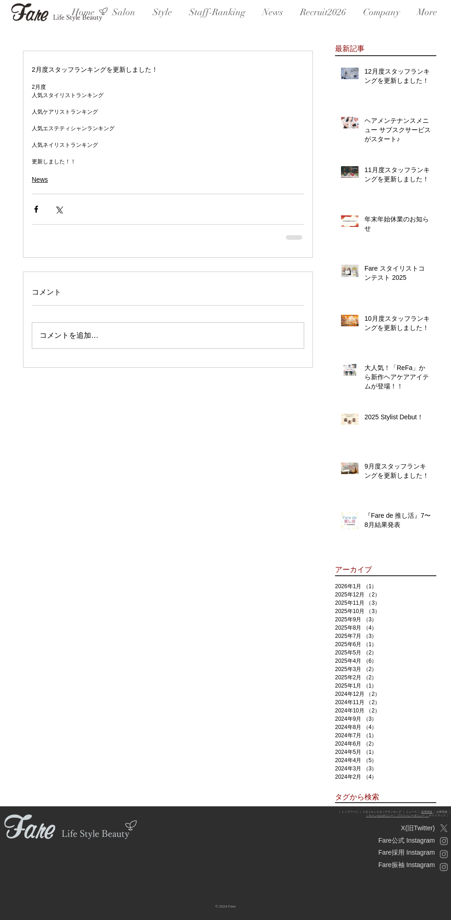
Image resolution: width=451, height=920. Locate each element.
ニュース (412, 811)
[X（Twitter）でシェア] (58, 209)
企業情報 (442, 811)
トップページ (350, 811)
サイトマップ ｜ (439, 815)
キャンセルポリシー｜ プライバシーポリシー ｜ (399, 815)
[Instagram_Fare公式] (444, 841)
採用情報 (427, 811)
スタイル (369, 811)
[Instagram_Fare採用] (444, 854)
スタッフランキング (388, 811)
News (40, 179)
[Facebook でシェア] (36, 209)
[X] (444, 828)
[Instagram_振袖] (444, 867)
